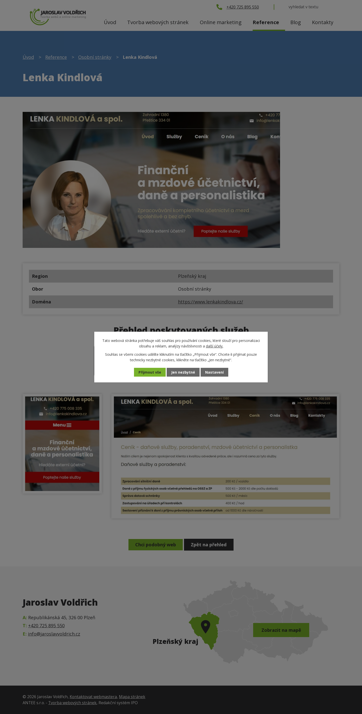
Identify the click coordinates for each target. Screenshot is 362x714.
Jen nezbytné (183, 372)
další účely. (214, 346)
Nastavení (214, 372)
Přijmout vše (150, 372)
